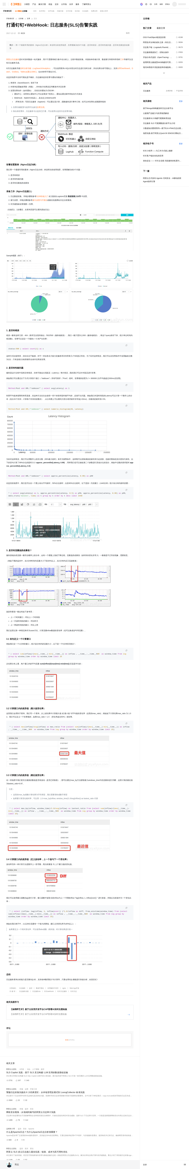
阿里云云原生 (11, 1069)
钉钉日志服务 (62, 991)
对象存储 (60, 11)
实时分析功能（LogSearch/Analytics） (36, 68)
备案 (161, 4)
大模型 (27, 4)
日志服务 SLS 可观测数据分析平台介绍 (159, 123)
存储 (21, 1089)
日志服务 (85, 11)
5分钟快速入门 (42, 196)
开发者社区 (7, 11)
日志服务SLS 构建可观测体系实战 (157, 118)
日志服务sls (36, 991)
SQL (28, 1069)
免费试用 (94, 11)
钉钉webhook (49, 991)
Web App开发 (74, 988)
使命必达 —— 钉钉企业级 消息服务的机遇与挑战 (163, 161)
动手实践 (51, 11)
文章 (28, 18)
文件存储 (69, 11)
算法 (31, 1149)
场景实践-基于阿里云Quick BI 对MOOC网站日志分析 (163, 133)
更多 (181, 101)
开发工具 (33, 1089)
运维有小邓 (10, 1129)
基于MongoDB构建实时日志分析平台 (158, 108)
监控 (30, 988)
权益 (50, 4)
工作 (122, 59)
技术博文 (42, 11)
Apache (31, 1129)
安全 (31, 1109)
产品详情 (179, 91)
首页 (34, 11)
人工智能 (35, 1069)
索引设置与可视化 (40, 200)
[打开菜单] (4, 4)
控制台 (167, 4)
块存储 (77, 11)
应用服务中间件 (53, 988)
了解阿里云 (86, 4)
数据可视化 (40, 988)
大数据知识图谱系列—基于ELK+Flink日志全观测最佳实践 (163, 128)
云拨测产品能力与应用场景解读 (156, 113)
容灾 (26, 1149)
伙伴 (71, 4)
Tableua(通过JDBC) (28, 72)
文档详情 (169, 91)
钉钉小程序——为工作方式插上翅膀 (157, 151)
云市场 (64, 4)
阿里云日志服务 (12, 59)
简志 (17, 1164)
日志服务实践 (24, 991)
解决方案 (42, 4)
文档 (155, 4)
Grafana (15, 72)
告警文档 (40, 107)
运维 (26, 1089)
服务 (77, 4)
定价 (57, 4)
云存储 (21, 18)
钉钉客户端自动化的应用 (153, 156)
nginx (64, 988)
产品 (34, 4)
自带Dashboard (123, 68)
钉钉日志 (73, 991)
